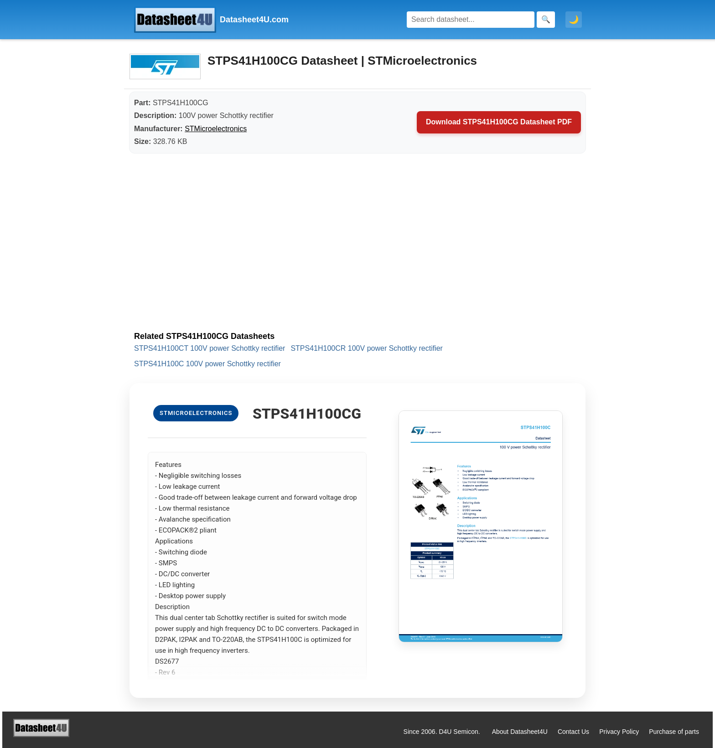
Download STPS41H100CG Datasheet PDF (499, 122)
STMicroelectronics (216, 129)
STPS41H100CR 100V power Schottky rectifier (366, 348)
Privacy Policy (619, 731)
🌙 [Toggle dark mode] (574, 19)
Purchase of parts (674, 731)
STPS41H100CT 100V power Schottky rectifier (209, 348)
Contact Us (573, 731)
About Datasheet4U (520, 731)
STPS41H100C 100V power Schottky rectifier (207, 364)
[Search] (470, 19)
